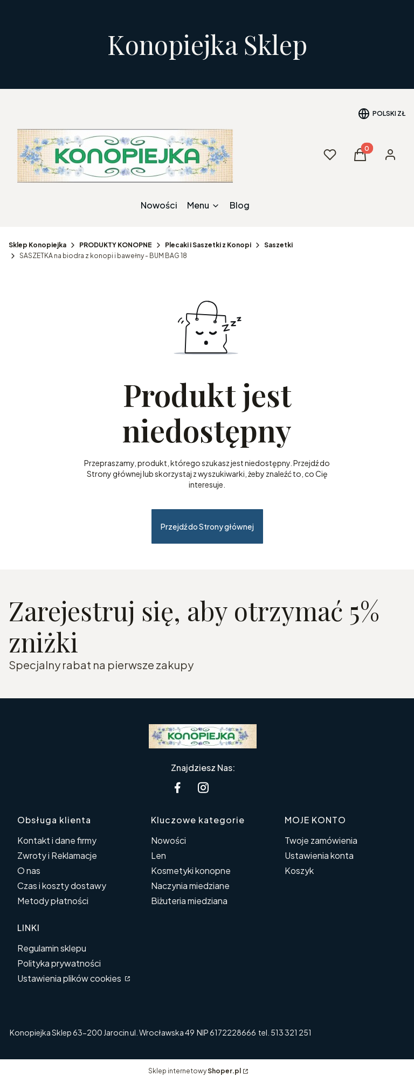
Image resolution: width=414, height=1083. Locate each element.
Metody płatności (52, 900)
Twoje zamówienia (321, 840)
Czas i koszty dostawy (61, 885)
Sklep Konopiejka (37, 245)
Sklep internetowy (194, 1071)
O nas (28, 870)
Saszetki (278, 245)
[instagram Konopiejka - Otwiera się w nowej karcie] (203, 787)
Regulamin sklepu (51, 948)
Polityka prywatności (59, 963)
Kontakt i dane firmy (56, 840)
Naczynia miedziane (190, 885)
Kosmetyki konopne (191, 870)
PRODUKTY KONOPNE (115, 245)
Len (158, 855)
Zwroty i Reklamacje (57, 855)
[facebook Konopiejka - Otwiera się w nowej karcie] (177, 787)
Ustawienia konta (319, 855)
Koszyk (299, 870)
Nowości (168, 840)
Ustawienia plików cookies (70, 978)
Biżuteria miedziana (189, 900)
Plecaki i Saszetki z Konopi (208, 245)
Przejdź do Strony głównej (207, 526)
